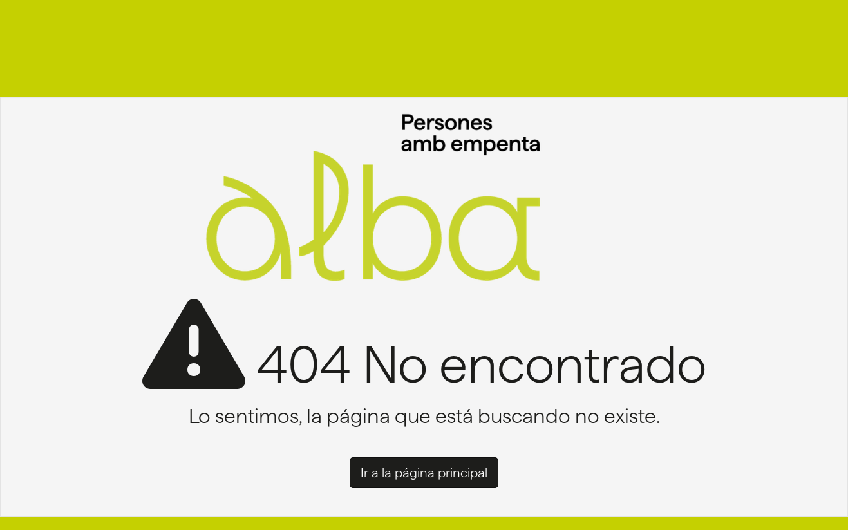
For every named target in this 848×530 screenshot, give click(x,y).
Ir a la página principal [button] (424, 473)
